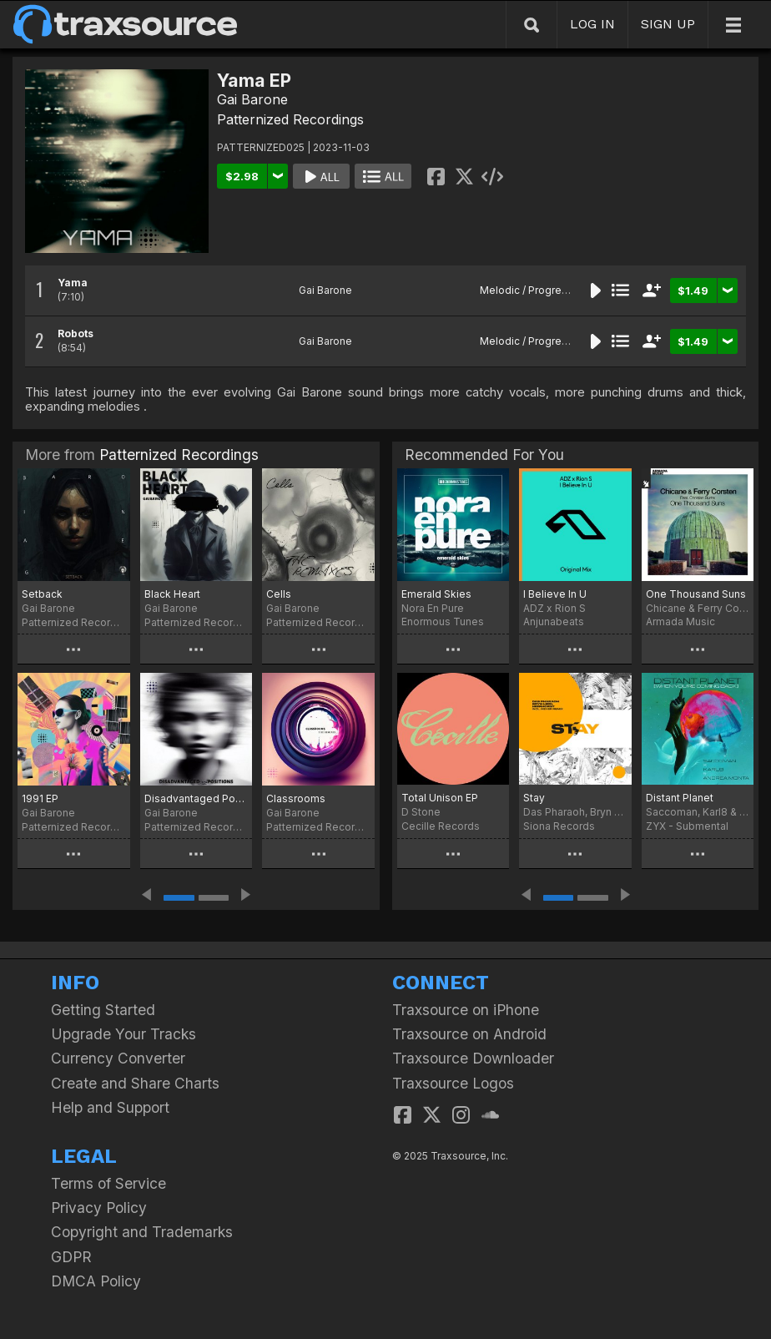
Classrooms (295, 798)
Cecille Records (440, 826)
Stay (534, 797)
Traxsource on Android (469, 1034)
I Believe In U (555, 594)
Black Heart (172, 594)
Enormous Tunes (442, 621)
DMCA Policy (96, 1281)
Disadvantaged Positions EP (196, 798)
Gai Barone (252, 99)
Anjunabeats (553, 621)
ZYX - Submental (687, 826)
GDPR (71, 1257)
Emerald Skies (436, 594)
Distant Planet (679, 797)
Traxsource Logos (453, 1083)
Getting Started (103, 1009)
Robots (75, 333)
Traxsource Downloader (473, 1058)
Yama (73, 282)
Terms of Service (108, 1183)
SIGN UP (668, 24)
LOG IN (592, 24)
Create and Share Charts (135, 1083)
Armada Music (680, 621)
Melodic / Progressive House (551, 290)
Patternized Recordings (290, 119)
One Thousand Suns (696, 594)
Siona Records (559, 826)
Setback (42, 594)
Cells (278, 594)
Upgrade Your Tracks (123, 1034)
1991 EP (40, 798)
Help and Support (110, 1107)
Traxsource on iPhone (465, 1009)
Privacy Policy (99, 1207)
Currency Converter (118, 1058)
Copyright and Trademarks (142, 1231)
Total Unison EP (439, 797)
